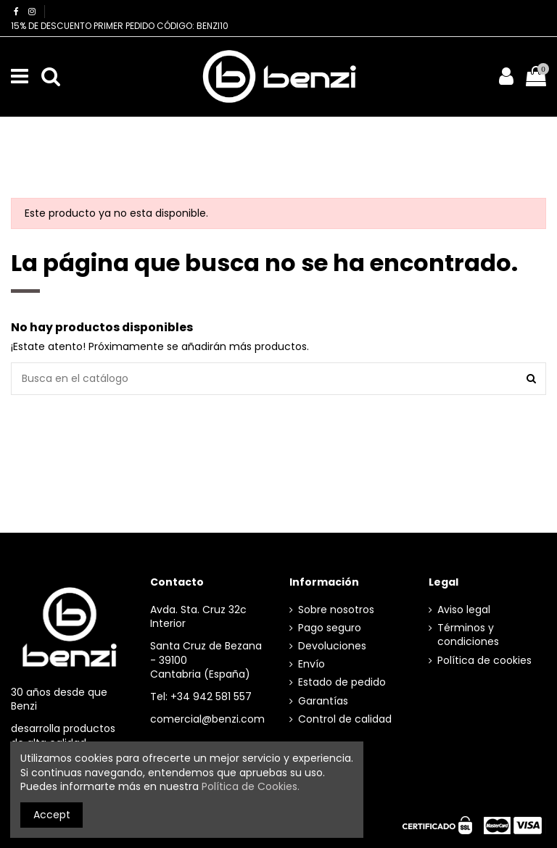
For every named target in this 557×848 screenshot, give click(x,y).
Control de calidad (345, 719)
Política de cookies (484, 661)
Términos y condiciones (468, 635)
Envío (311, 664)
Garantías (323, 701)
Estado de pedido (342, 682)
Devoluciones (332, 646)
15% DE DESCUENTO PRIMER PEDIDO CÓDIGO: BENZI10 (119, 26)
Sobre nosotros (336, 610)
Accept (51, 814)
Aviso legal (463, 610)
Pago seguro (329, 628)
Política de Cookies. (251, 786)
